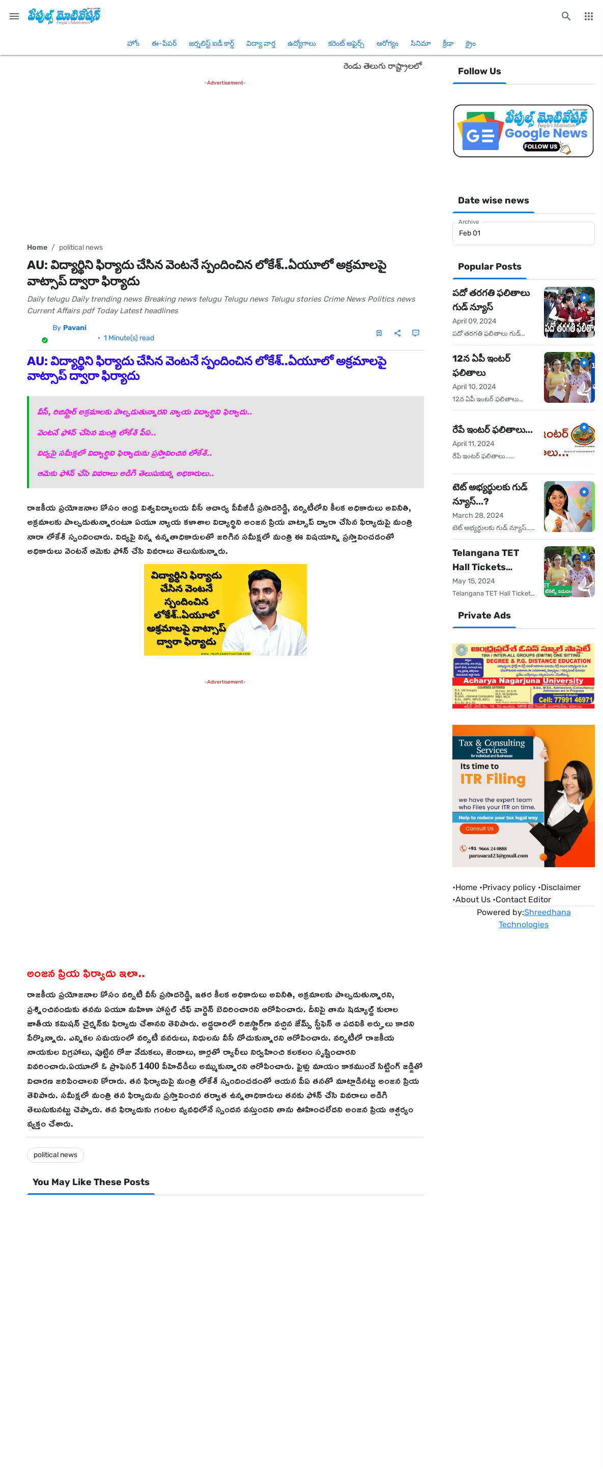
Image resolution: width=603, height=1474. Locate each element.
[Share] (397, 333)
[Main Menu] (14, 16)
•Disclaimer (559, 887)
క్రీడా (448, 43)
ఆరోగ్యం (387, 43)
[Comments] (416, 333)
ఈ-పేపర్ (164, 43)
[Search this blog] (566, 16)
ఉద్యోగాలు (302, 43)
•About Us (471, 899)
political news (81, 247)
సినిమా (420, 43)
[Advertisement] (225, 159)
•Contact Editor (522, 899)
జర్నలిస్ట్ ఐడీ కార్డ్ (211, 43)
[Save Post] (379, 333)
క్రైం (471, 43)
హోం (133, 43)
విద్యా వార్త (260, 43)
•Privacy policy (507, 887)
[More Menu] (589, 16)
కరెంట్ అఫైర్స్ (346, 43)
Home (37, 247)
